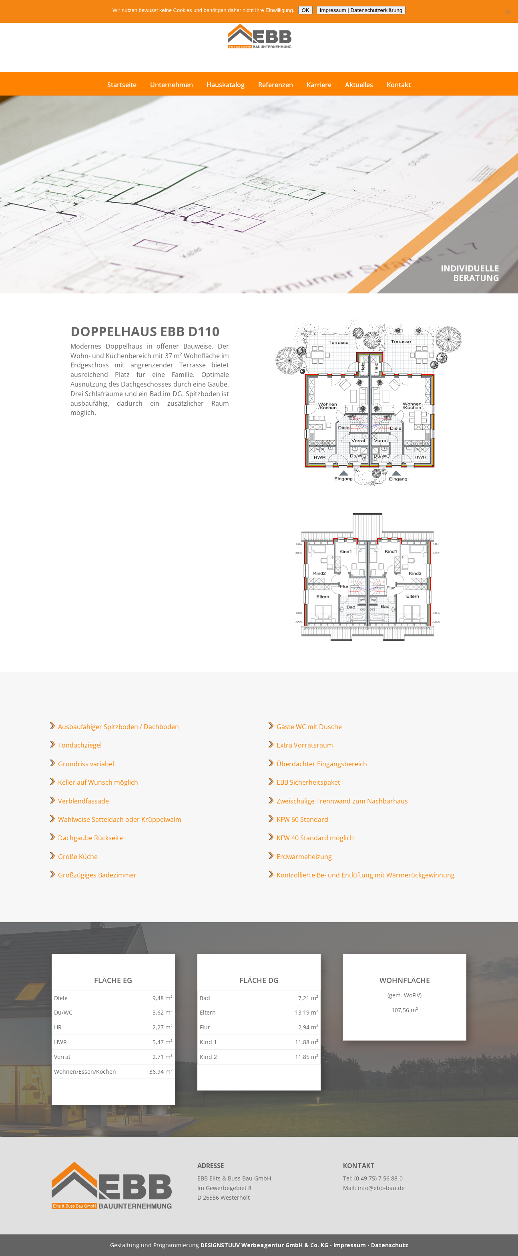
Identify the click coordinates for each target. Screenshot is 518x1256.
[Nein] (508, 12)
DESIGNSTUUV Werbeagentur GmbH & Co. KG (264, 1245)
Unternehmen (171, 84)
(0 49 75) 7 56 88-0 (378, 1178)
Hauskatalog (226, 84)
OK (305, 10)
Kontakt (399, 84)
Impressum (349, 1245)
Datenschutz (389, 1245)
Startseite (122, 84)
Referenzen (275, 84)
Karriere (319, 84)
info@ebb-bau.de (381, 1188)
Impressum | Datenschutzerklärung (361, 10)
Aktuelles (359, 84)
